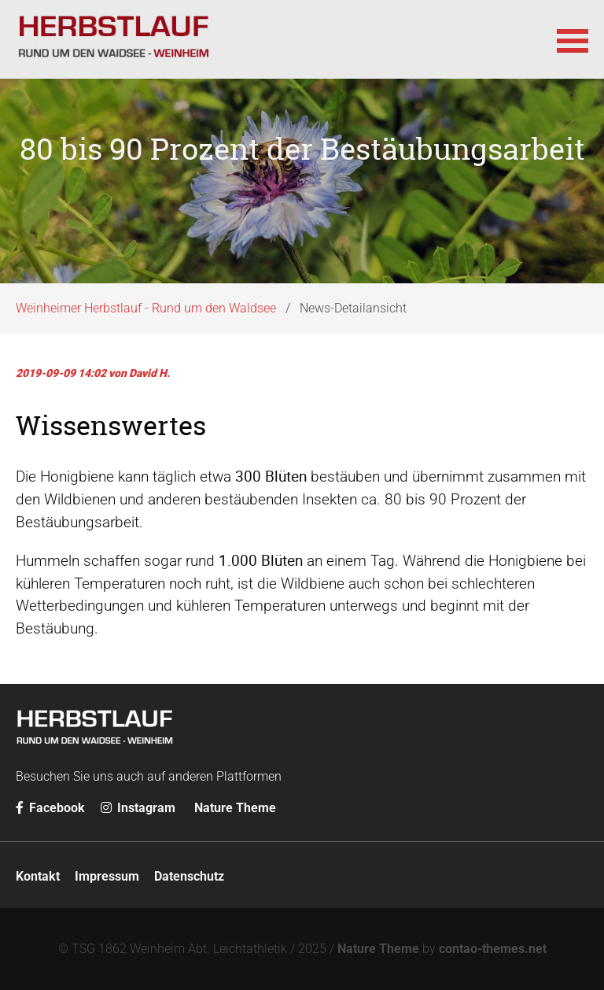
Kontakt (38, 876)
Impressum (107, 876)
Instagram (138, 807)
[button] (572, 39)
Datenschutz (189, 876)
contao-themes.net (493, 948)
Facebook (50, 807)
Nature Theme (235, 807)
